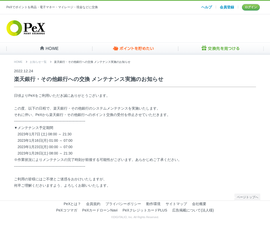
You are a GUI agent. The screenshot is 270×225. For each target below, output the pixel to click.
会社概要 (199, 204)
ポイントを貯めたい (135, 48)
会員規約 (93, 204)
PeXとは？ (72, 204)
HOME (49, 48)
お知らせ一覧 (38, 61)
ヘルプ (206, 7)
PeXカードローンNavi (99, 210)
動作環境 (153, 204)
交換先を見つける (221, 48)
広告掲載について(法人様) (193, 210)
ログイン (251, 7)
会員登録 (227, 7)
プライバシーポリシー (123, 204)
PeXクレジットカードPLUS (145, 210)
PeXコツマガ (66, 210)
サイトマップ (176, 204)
